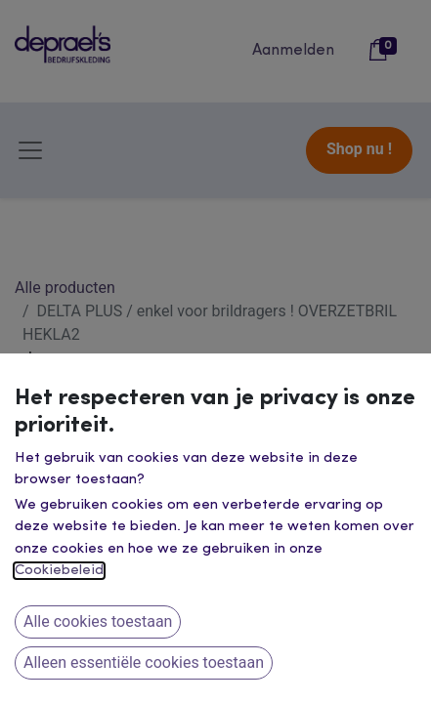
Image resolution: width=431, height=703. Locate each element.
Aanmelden (293, 51)
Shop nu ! (359, 149)
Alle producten (65, 287)
